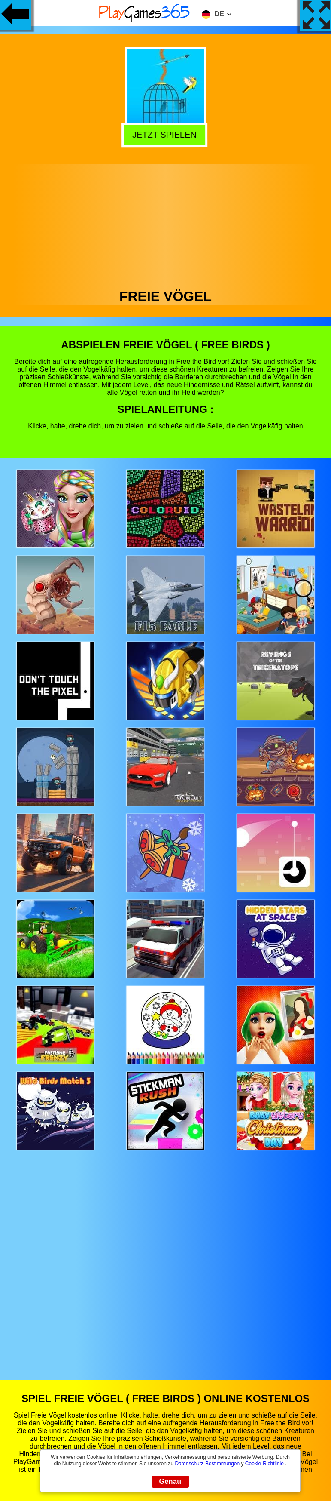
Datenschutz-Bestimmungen (207, 1464)
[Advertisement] (166, 224)
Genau (170, 1481)
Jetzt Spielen (166, 135)
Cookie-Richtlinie (265, 1464)
